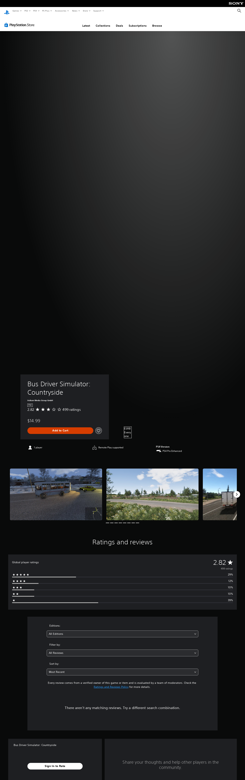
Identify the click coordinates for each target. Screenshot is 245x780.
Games (15, 10)
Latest (86, 22)
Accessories (60, 10)
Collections (103, 22)
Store (85, 10)
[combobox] (122, 630)
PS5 (26, 10)
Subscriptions (138, 22)
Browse (157, 22)
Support (97, 10)
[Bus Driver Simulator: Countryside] (56, 491)
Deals (119, 22)
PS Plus (46, 10)
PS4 (35, 10)
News (74, 10)
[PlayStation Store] (20, 21)
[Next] (237, 490)
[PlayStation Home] (7, 11)
